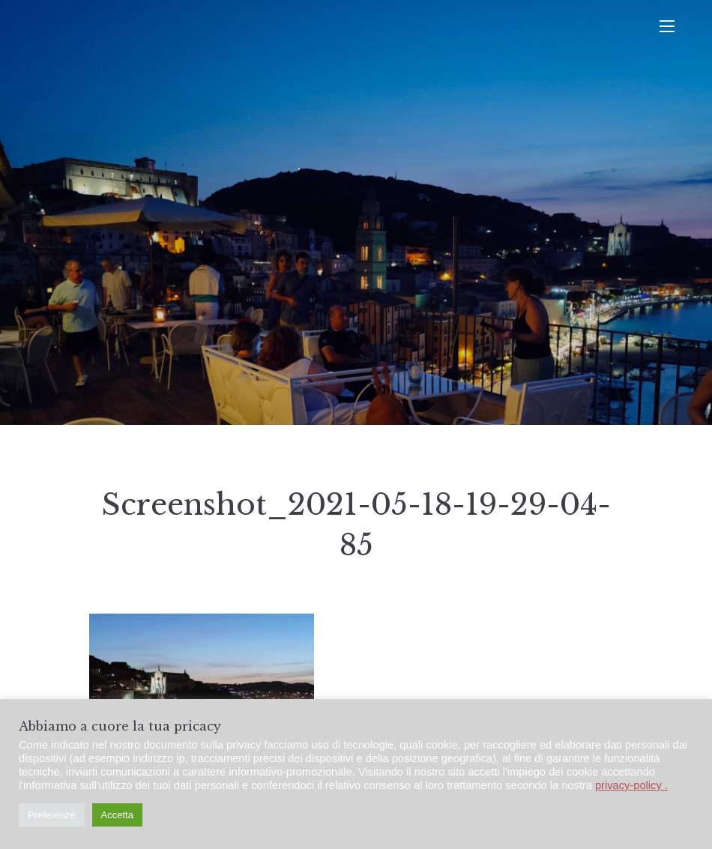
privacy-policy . (631, 785)
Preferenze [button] (52, 815)
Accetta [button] (117, 815)
